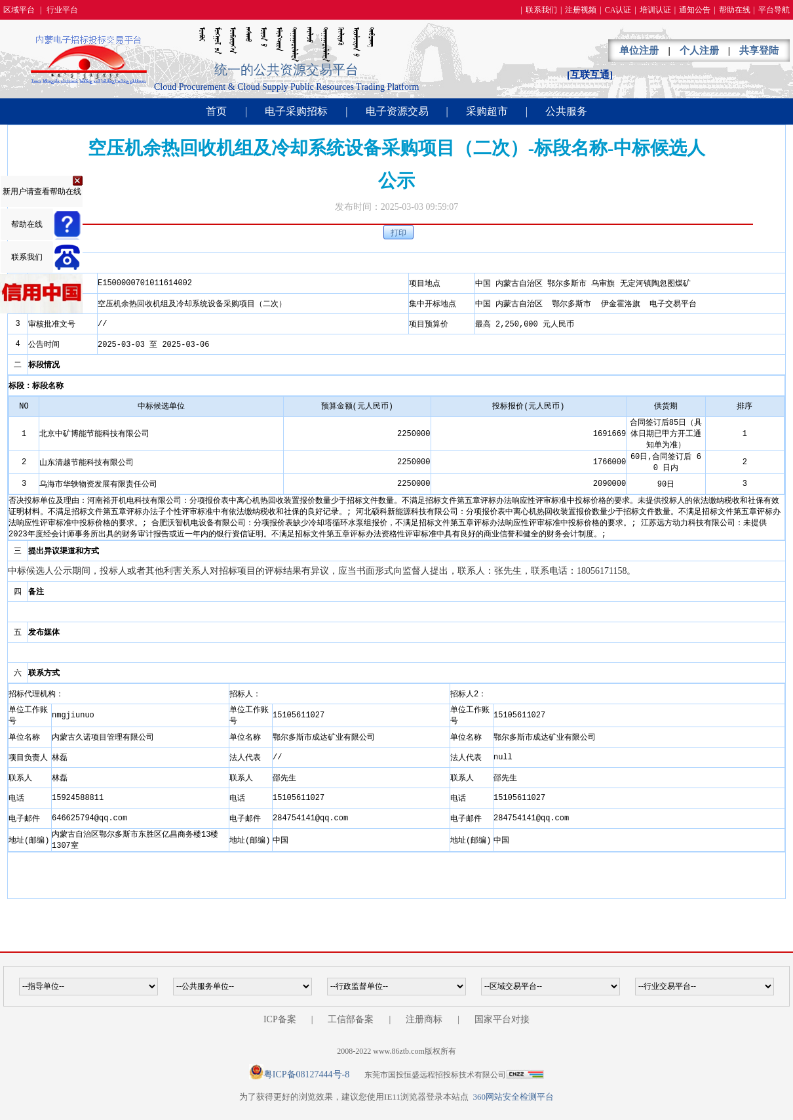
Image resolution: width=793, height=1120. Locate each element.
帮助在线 (734, 9)
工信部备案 (351, 1019)
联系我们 (541, 9)
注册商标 (424, 1019)
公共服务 (566, 111)
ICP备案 (279, 1019)
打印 (398, 232)
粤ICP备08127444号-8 (306, 1074)
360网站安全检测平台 (513, 1097)
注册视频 (580, 9)
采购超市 (487, 111)
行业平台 (62, 9)
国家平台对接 (502, 1019)
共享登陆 (759, 50)
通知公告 (694, 9)
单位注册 (639, 50)
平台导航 (774, 9)
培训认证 (655, 9)
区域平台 (19, 9)
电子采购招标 (296, 111)
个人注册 (699, 50)
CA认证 (618, 9)
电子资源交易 (397, 111)
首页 (216, 111)
